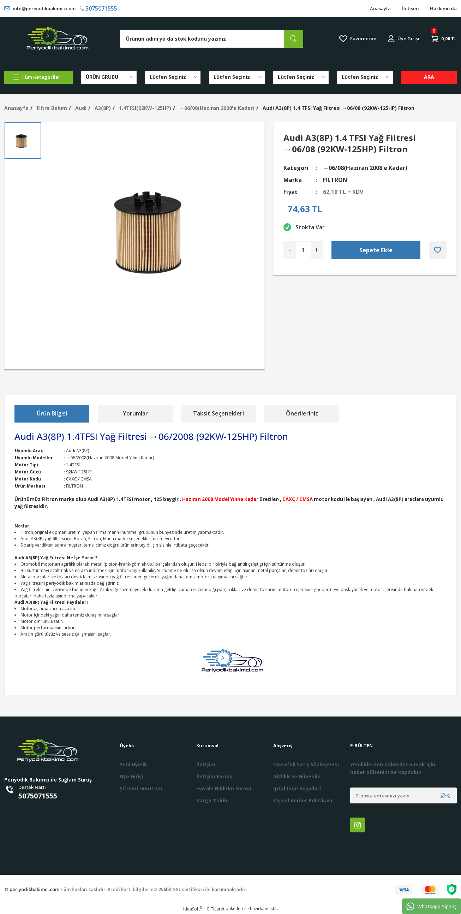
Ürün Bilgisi (52, 413)
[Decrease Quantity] (290, 250)
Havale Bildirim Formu (223, 788)
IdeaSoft (192, 909)
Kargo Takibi (212, 800)
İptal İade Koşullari (297, 788)
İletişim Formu (214, 776)
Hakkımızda (443, 8)
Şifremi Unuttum (141, 788)
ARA (429, 76)
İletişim (410, 8)
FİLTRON (335, 180)
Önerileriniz (302, 413)
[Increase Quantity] (317, 250)
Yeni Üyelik (133, 764)
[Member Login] (403, 38)
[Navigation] (38, 77)
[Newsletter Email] (403, 795)
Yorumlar (135, 413)
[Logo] (57, 39)
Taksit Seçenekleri (218, 413)
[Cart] (444, 38)
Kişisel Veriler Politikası (302, 800)
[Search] (211, 39)
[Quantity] (303, 250)
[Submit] (444, 795)
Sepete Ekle (376, 250)
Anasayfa (380, 8)
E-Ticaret (215, 909)
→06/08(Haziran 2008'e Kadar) (365, 168)
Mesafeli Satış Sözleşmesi (306, 764)
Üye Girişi (131, 776)
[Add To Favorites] (438, 250)
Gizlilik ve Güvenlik (297, 776)
